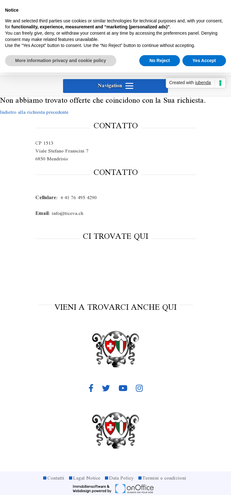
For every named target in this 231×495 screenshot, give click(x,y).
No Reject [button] (159, 60)
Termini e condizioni (164, 478)
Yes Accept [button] (204, 60)
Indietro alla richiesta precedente (34, 112)
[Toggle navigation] (115, 86)
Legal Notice (86, 478)
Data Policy (121, 478)
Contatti (55, 478)
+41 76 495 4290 (66, 198)
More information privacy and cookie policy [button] (60, 60)
